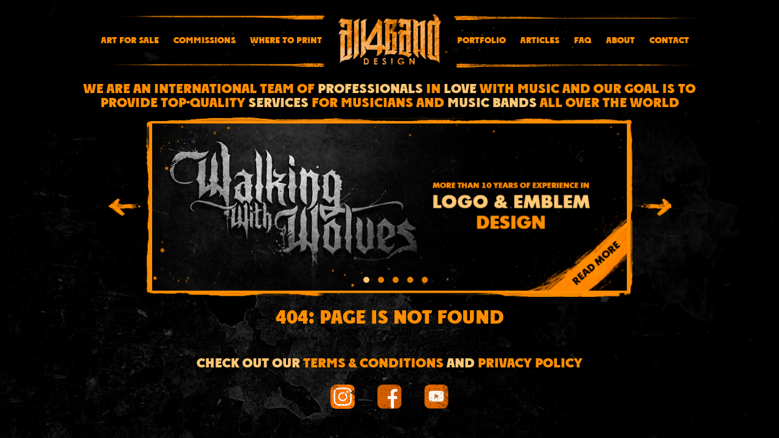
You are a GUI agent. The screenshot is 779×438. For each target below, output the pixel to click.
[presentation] (124, 209)
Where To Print (286, 40)
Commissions (204, 40)
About (620, 40)
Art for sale (130, 40)
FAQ (583, 40)
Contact (669, 40)
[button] (366, 282)
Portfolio (481, 40)
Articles (539, 40)
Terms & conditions (373, 364)
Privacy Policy (530, 364)
